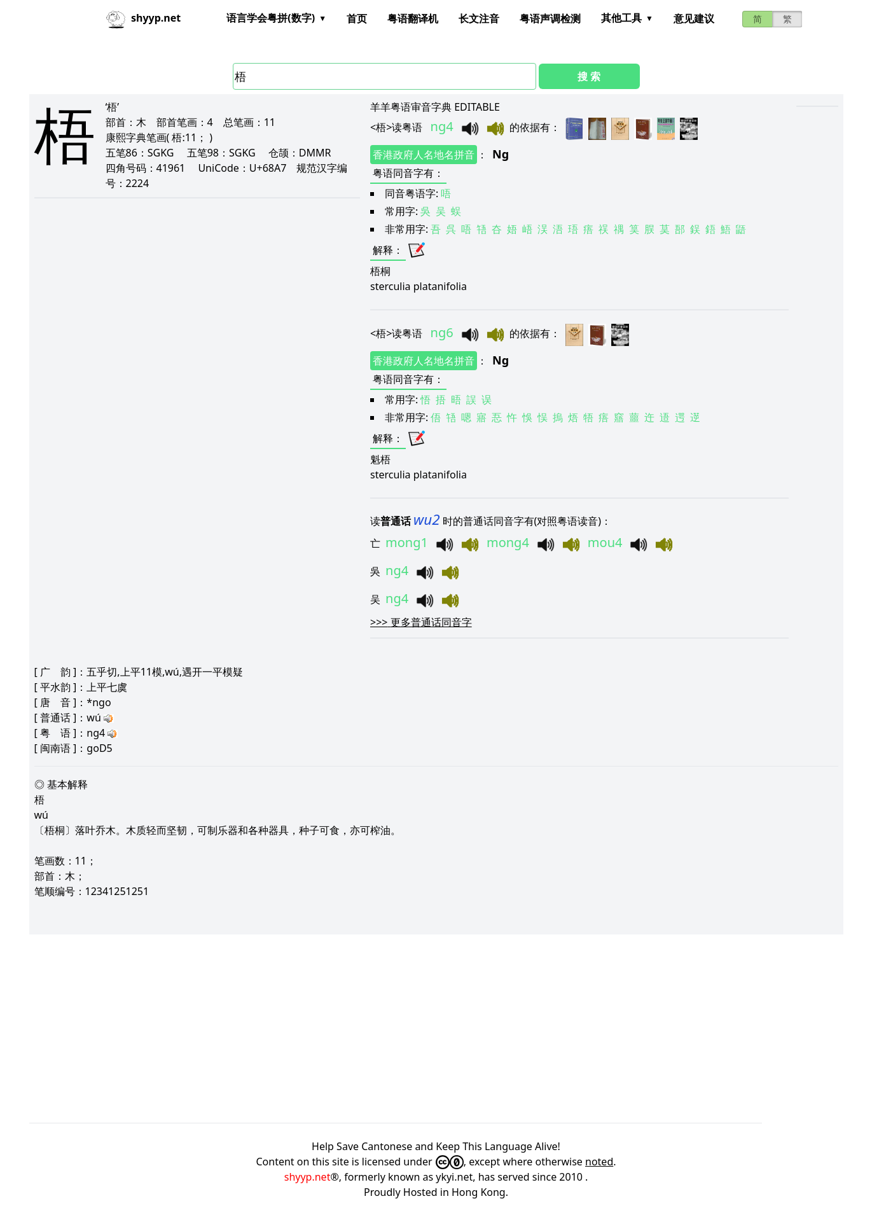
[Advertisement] (410, 1029)
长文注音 (479, 18)
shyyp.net (307, 1177)
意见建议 (694, 18)
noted (599, 1162)
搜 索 (589, 76)
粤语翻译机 (412, 18)
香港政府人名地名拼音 (423, 155)
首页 (357, 18)
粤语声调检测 (550, 18)
